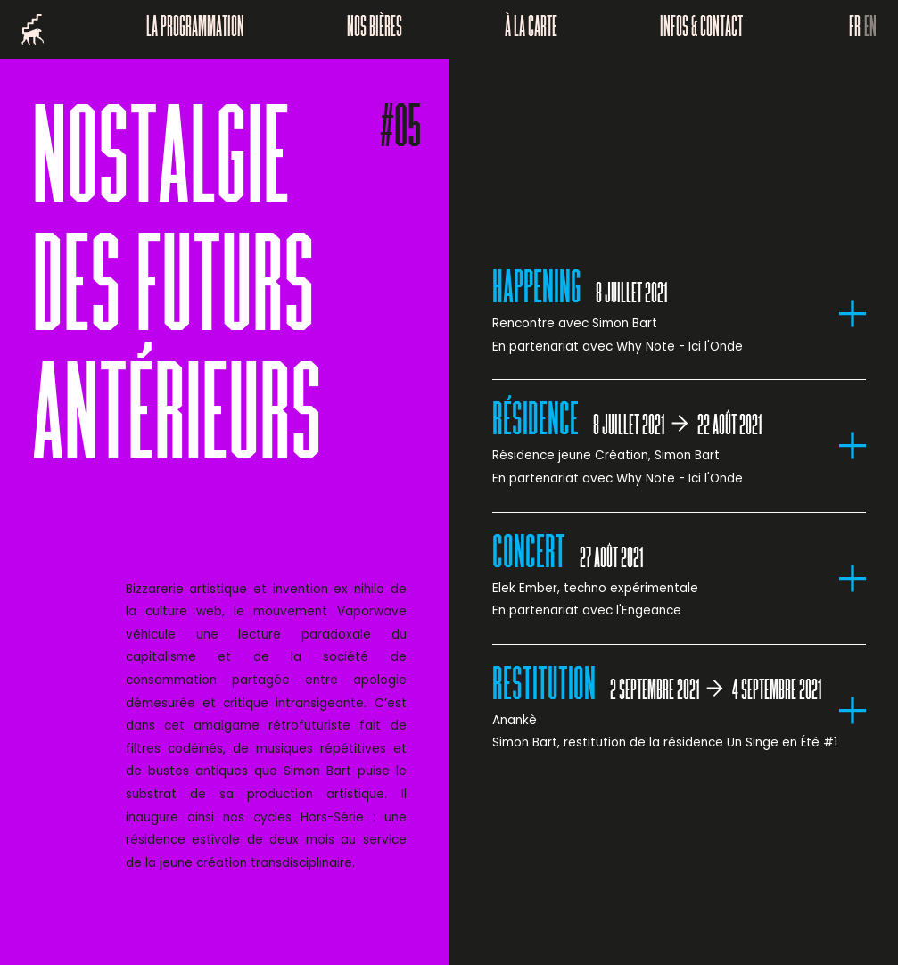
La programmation (195, 29)
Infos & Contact (701, 29)
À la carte (531, 29)
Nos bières (374, 29)
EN (870, 29)
